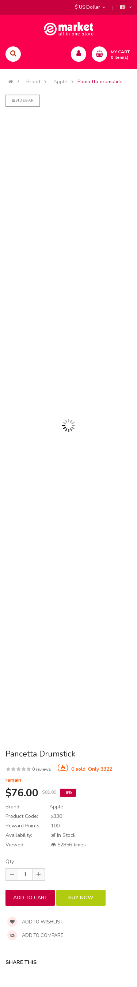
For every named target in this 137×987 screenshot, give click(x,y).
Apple (60, 81)
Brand (33, 81)
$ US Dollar (90, 7)
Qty (9, 861)
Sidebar (23, 100)
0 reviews (41, 769)
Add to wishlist (34, 922)
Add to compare (35, 935)
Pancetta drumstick (99, 81)
